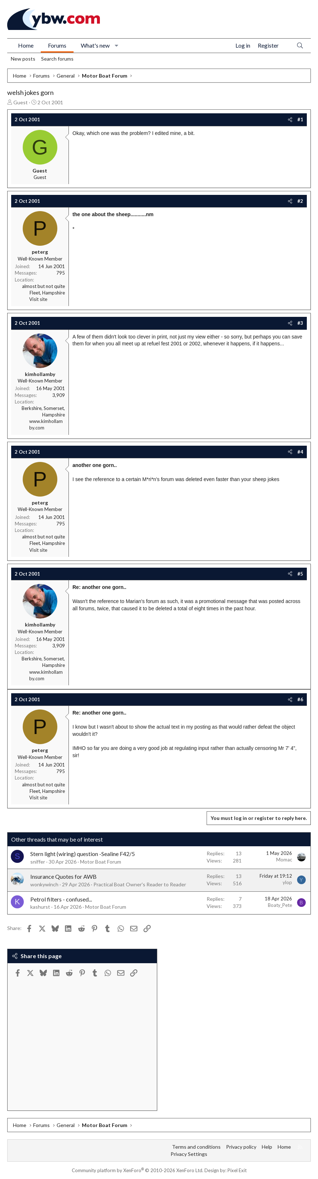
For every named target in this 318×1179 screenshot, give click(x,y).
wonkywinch (44, 884)
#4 (300, 452)
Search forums (57, 59)
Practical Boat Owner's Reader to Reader (139, 884)
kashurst (40, 907)
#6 (300, 699)
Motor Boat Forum (100, 862)
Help (267, 1147)
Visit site (38, 299)
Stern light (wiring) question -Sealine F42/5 (82, 853)
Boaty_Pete (280, 905)
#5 (300, 574)
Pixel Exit (237, 1170)
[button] (117, 45)
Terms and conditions (196, 1147)
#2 (300, 201)
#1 (300, 119)
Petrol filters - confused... (61, 899)
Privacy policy (241, 1147)
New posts (23, 59)
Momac (284, 860)
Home (26, 45)
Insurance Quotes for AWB (63, 876)
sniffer (37, 862)
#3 (300, 323)
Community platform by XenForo (137, 1170)
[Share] (290, 119)
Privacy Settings (189, 1154)
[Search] (300, 46)
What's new (95, 45)
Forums (57, 45)
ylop (287, 882)
